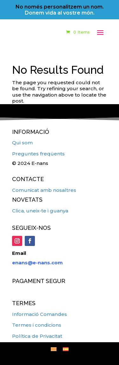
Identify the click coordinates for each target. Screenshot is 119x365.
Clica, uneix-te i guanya (40, 211)
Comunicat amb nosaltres (44, 190)
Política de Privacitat (37, 336)
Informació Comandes (39, 314)
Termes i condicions (36, 325)
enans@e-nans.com (37, 263)
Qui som (22, 143)
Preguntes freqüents (38, 154)
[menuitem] (54, 349)
